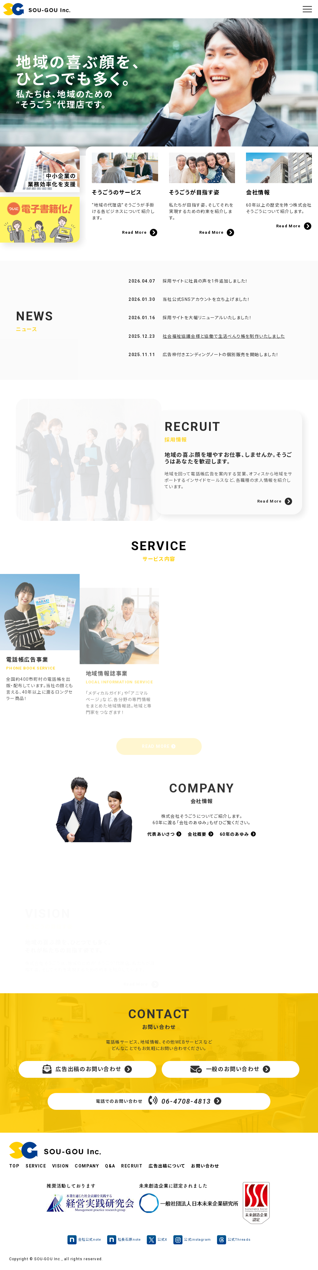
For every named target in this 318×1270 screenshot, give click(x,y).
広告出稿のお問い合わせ (87, 1069)
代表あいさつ (164, 834)
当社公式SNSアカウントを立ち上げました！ (206, 312)
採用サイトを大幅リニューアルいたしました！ (207, 331)
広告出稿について (167, 1166)
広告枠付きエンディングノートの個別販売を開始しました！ (221, 368)
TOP (14, 1166)
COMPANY (87, 1166)
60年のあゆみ (238, 834)
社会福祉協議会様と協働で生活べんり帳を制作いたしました (224, 349)
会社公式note (84, 1239)
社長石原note (124, 1239)
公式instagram (192, 1239)
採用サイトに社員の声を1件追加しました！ (205, 294)
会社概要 (201, 834)
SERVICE (36, 1166)
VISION (60, 1166)
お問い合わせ (205, 1166)
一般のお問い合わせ (230, 1069)
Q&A (110, 1166)
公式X (157, 1239)
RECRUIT (132, 1166)
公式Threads (234, 1239)
